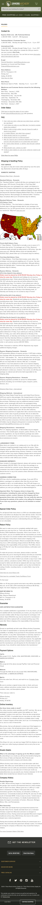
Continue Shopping (27, 902)
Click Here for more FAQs (9, 155)
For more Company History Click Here (12, 831)
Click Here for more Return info (9, 572)
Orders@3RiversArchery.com (10, 66)
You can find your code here (10, 54)
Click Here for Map (7, 78)
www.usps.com (4, 251)
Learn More (7, 902)
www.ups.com (20, 210)
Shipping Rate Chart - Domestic (10, 176)
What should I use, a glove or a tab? (15, 147)
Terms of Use (6, 897)
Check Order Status (28, 853)
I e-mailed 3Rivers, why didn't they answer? (17, 133)
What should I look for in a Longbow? (15, 135)
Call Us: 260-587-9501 (14, 853)
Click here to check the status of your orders (14, 111)
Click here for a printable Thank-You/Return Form (15, 576)
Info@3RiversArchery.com (22, 62)
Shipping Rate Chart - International (11, 389)
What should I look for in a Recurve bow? (16, 137)
